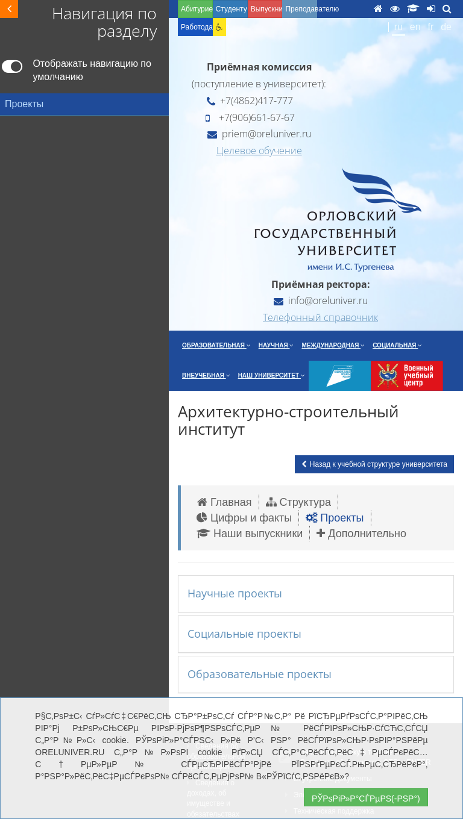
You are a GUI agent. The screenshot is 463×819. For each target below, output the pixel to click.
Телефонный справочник (320, 317)
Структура (298, 502)
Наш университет (271, 375)
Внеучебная (206, 375)
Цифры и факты (244, 518)
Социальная (397, 345)
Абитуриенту (197, 9)
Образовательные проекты (259, 674)
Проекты (335, 518)
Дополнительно (361, 534)
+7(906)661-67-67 (250, 117)
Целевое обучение (259, 150)
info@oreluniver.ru (321, 300)
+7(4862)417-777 (250, 100)
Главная (224, 502)
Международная (332, 345)
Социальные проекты (244, 633)
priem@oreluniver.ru (259, 133)
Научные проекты (234, 593)
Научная (276, 345)
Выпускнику (267, 9)
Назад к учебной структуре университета (374, 464)
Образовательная (216, 345)
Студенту (231, 9)
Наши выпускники (250, 534)
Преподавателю (301, 9)
